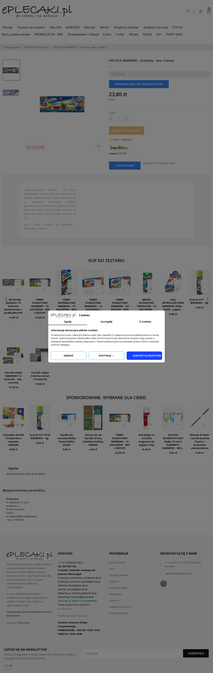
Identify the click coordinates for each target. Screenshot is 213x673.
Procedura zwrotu (118, 613)
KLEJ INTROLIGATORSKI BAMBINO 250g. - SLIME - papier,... (173, 304)
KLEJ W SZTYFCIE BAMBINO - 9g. (199, 301)
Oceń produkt (125, 165)
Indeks (113, 153)
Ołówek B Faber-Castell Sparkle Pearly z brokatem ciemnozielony (199, 441)
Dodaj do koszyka (126, 130)
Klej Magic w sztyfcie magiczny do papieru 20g (146, 439)
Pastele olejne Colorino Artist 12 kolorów (40, 376)
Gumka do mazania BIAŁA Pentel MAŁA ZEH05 (67, 439)
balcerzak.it (24, 622)
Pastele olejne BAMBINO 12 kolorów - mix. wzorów (13, 377)
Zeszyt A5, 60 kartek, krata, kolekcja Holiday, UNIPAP (93, 439)
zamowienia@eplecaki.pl (178, 573)
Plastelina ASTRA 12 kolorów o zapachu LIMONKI (13, 439)
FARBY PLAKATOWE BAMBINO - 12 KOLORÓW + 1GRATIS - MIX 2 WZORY (93, 308)
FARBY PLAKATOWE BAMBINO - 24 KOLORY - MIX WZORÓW (120, 306)
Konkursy (114, 600)
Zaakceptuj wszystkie (147, 355)
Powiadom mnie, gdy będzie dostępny (139, 84)
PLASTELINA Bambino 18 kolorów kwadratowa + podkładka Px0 (13, 306)
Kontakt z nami (117, 562)
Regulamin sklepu (118, 587)
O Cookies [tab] (145, 321)
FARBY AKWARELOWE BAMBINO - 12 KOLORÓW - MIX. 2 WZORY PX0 (66, 306)
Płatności (114, 581)
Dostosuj (106, 355)
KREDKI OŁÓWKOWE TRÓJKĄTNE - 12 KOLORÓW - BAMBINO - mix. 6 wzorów (146, 308)
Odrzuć (68, 355)
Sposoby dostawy (118, 575)
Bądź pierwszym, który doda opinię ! (25, 473)
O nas (112, 568)
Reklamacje (115, 594)
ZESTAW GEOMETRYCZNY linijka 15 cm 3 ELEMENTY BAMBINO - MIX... (173, 441)
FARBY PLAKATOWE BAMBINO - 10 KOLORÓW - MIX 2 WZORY (40, 306)
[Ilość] (119, 118)
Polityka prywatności (120, 606)
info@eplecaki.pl (74, 562)
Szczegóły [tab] (106, 321)
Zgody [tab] (68, 321)
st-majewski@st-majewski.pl (21, 516)
